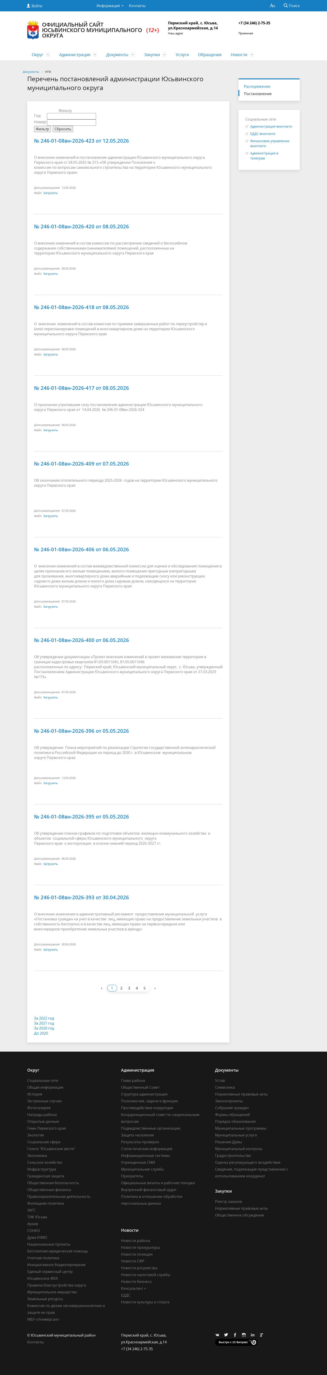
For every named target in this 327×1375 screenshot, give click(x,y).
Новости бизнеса (136, 1281)
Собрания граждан (232, 1107)
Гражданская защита (45, 1176)
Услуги (182, 54)
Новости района (135, 1240)
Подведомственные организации (150, 1128)
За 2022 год (44, 1018)
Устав (220, 1080)
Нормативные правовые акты (241, 1094)
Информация (108, 5)
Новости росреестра (139, 1267)
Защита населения (137, 1135)
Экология (35, 1135)
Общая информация (45, 1087)
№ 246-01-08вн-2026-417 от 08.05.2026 (81, 387)
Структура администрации (144, 1094)
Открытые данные (43, 1121)
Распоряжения (257, 86)
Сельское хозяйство (44, 1162)
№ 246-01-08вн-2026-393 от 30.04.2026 (81, 897)
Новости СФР (132, 1261)
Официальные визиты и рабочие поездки (158, 1182)
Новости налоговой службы (145, 1274)
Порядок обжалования (235, 1121)
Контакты (137, 5)
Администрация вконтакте (271, 126)
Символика (225, 1087)
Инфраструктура (41, 1169)
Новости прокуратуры (140, 1247)
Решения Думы (228, 1141)
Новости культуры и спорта (145, 1301)
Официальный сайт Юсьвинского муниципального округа (93, 30)
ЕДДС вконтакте (262, 133)
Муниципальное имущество (52, 1291)
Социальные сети (42, 1080)
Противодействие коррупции (147, 1107)
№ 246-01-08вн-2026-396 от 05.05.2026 (81, 730)
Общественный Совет (140, 1087)
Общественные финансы (49, 1189)
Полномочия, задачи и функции (149, 1100)
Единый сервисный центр (50, 1271)
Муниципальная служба (142, 1169)
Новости (239, 54)
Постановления (258, 93)
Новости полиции (137, 1254)
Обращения (210, 54)
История (34, 1094)
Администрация (74, 54)
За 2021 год (44, 1023)
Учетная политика (43, 1257)
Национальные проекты (48, 1244)
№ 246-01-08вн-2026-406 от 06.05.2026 (81, 549)
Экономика (37, 1155)
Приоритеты (132, 1176)
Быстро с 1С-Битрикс (233, 1342)
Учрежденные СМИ (138, 1162)
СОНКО (33, 1230)
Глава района (133, 1080)
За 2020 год (44, 1028)
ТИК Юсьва (37, 1216)
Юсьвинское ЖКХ (42, 1278)
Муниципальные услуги (236, 1135)
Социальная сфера (43, 1141)
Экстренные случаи (44, 1100)
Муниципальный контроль (238, 1148)
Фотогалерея (38, 1107)
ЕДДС (125, 1295)
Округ (37, 54)
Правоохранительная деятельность (58, 1196)
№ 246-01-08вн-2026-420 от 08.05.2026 (81, 226)
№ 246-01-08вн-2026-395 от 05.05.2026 (81, 816)
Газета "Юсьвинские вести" (51, 1148)
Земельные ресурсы (45, 1298)
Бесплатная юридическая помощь (57, 1251)
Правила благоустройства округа (56, 1285)
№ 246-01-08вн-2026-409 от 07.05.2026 (81, 463)
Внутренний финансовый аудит (148, 1189)
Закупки (152, 54)
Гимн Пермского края (46, 1128)
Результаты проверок (140, 1141)
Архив (32, 1223)
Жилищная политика (45, 1203)
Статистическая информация (146, 1148)
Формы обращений (232, 1114)
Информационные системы (145, 1155)
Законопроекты (229, 1100)
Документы (117, 54)
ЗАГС (31, 1210)
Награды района (42, 1114)
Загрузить (50, 193)
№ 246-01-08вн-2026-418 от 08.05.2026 (81, 307)
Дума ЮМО (37, 1237)
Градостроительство (233, 1155)
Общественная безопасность (53, 1182)
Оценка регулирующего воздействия (247, 1162)
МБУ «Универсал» (43, 1319)
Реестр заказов (228, 1201)
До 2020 (41, 1033)
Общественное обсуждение (239, 1215)
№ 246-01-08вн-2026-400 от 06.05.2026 (81, 640)
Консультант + (133, 1288)
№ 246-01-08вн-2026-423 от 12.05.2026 (81, 140)
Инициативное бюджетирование (56, 1264)
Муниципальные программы (240, 1128)
